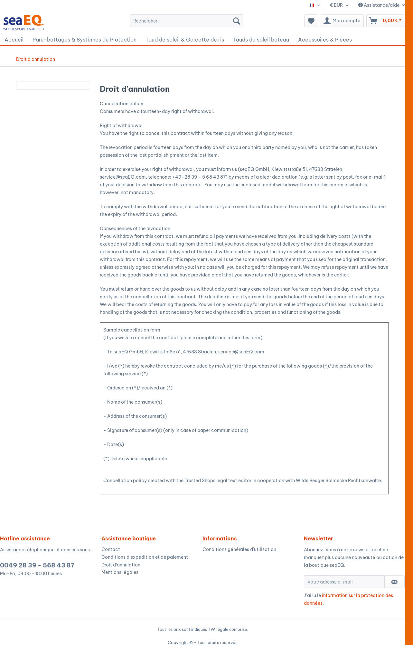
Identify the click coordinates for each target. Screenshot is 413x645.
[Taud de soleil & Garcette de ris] (185, 39)
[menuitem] (186, 20)
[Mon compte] (342, 20)
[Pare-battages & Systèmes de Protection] (84, 39)
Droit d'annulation (120, 565)
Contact (110, 549)
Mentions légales (119, 572)
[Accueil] (14, 39)
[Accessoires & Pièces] (325, 39)
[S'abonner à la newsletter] (394, 581)
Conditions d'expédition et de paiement (144, 557)
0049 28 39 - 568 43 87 (37, 565)
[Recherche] (236, 20)
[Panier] (385, 20)
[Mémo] (311, 20)
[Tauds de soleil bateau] (261, 39)
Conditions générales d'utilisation (239, 549)
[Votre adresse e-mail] (344, 581)
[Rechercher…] (186, 20)
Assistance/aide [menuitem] (379, 5)
